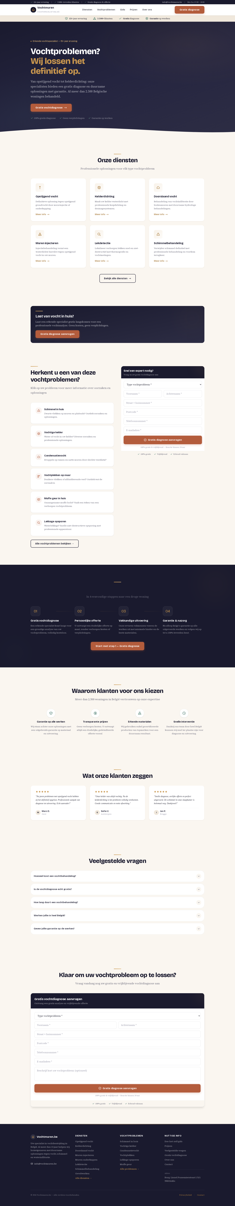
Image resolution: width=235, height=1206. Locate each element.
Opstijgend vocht (84, 1141)
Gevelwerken (82, 1173)
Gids (122, 9)
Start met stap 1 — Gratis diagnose (117, 646)
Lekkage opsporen (129, 1159)
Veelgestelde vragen (175, 1150)
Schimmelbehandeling (87, 1168)
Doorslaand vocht (84, 1150)
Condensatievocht (129, 1150)
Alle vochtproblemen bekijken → (54, 543)
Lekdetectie (81, 1164)
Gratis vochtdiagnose (51, 107)
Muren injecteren (84, 1155)
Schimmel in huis (129, 1141)
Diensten (87, 9)
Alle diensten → (83, 1178)
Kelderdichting (83, 1145)
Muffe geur (126, 1164)
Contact (169, 1164)
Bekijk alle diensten (117, 278)
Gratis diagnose (190, 9)
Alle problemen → (129, 1168)
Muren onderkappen (86, 1159)
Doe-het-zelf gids (173, 1141)
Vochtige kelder (128, 1145)
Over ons (147, 9)
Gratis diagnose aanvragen (57, 334)
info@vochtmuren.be (172, 2)
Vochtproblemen (106, 9)
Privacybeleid (185, 1195)
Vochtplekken (127, 1155)
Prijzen (133, 9)
